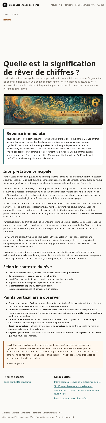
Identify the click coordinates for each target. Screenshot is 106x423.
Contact (15, 412)
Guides (100, 5)
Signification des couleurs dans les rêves (73, 386)
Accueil (54, 5)
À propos (6, 412)
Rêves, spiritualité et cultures (17, 382)
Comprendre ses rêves (85, 5)
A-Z (60, 5)
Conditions (25, 412)
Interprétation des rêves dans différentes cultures (78, 382)
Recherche (68, 5)
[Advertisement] (53, 40)
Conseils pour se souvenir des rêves (71, 398)
